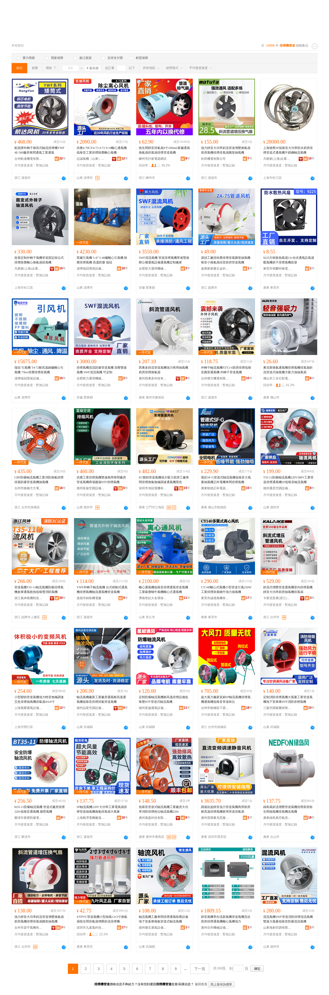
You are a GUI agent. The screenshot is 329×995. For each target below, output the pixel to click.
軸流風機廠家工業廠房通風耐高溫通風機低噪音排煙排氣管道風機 (101, 699)
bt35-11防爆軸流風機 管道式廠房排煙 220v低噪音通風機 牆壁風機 (39, 809)
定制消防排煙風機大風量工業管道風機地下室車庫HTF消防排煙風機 (288, 699)
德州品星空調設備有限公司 (91, 708)
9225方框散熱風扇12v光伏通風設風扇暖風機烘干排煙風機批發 (288, 260)
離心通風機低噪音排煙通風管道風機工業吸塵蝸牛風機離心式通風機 (163, 589)
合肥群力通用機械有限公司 (153, 268)
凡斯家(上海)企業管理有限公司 (277, 159)
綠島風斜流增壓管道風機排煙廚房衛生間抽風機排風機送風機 (288, 809)
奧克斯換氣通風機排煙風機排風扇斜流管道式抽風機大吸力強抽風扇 (288, 370)
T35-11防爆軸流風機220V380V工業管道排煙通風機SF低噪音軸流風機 (288, 480)
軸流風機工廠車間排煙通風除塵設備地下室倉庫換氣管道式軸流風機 (163, 919)
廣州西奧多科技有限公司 (153, 378)
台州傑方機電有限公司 (215, 378)
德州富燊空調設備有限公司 (91, 488)
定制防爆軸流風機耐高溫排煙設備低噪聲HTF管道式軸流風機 (163, 699)
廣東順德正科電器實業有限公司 (215, 488)
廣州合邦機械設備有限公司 (215, 927)
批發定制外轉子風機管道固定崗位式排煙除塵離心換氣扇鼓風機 (39, 260)
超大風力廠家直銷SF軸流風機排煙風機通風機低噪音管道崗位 (226, 699)
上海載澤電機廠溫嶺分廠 (91, 818)
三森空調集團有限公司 (277, 708)
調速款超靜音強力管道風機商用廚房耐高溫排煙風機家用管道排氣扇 (225, 809)
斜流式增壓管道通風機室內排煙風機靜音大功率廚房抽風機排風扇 (288, 589)
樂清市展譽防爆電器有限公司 (28, 818)
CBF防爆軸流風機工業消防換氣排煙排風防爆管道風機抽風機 (38, 480)
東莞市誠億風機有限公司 (215, 598)
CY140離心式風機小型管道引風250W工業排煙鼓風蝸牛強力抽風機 (226, 589)
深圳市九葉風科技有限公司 (91, 927)
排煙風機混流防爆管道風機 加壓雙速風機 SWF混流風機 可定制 (102, 370)
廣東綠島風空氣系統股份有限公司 (277, 818)
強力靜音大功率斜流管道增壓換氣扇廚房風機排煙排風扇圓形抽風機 (225, 150)
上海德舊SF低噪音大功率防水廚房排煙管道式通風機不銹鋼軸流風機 (288, 150)
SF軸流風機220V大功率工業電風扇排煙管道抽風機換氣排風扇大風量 (102, 809)
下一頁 (199, 969)
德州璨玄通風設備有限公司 (153, 927)
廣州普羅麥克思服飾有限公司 (215, 818)
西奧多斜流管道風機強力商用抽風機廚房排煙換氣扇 (163, 370)
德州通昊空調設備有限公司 (277, 488)
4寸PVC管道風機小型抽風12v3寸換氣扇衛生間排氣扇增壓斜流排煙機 (102, 919)
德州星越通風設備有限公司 (153, 708)
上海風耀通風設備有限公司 (28, 708)
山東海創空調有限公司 (277, 927)
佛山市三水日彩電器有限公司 (277, 378)
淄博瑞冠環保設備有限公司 (91, 268)
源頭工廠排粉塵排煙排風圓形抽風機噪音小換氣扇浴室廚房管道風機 (225, 260)
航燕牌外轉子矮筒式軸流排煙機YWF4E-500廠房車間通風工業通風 (39, 150)
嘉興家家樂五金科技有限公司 (215, 268)
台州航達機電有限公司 (28, 159)
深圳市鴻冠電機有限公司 (153, 488)
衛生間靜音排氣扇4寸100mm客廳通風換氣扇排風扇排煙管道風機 (164, 150)
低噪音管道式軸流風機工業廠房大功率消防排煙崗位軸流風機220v (163, 809)
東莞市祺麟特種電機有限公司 (277, 268)
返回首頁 (201, 984)
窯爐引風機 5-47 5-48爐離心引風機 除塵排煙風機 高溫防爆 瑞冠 (102, 260)
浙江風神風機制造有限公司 (28, 598)
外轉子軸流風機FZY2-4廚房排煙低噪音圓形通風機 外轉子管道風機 (226, 370)
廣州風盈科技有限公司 (153, 818)
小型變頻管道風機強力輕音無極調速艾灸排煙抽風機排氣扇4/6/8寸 (39, 699)
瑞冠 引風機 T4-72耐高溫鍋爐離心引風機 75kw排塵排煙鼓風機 (38, 370)
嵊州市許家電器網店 (153, 159)
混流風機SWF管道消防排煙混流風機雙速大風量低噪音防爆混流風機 (288, 919)
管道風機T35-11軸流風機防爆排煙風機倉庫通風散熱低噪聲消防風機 (38, 589)
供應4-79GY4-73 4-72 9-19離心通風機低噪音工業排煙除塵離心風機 (102, 150)
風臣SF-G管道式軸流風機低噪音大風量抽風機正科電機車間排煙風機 (226, 480)
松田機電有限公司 (213, 159)
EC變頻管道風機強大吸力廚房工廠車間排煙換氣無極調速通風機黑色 (164, 480)
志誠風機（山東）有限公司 (91, 159)
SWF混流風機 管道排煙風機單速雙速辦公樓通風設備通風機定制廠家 (164, 260)
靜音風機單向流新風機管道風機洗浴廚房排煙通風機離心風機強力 (225, 919)
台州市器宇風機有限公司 (28, 927)
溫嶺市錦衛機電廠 (89, 598)
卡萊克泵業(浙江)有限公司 (277, 598)
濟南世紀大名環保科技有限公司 (153, 598)
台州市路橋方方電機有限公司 (28, 488)
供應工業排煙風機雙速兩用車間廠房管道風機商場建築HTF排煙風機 (101, 480)
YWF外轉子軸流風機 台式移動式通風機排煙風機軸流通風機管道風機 (102, 589)
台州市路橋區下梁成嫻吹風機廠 (215, 708)
